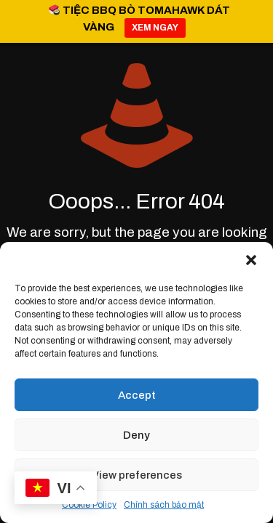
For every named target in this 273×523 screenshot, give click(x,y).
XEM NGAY (155, 28)
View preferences (137, 475)
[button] (251, 260)
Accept (137, 395)
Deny (136, 435)
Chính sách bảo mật (164, 505)
